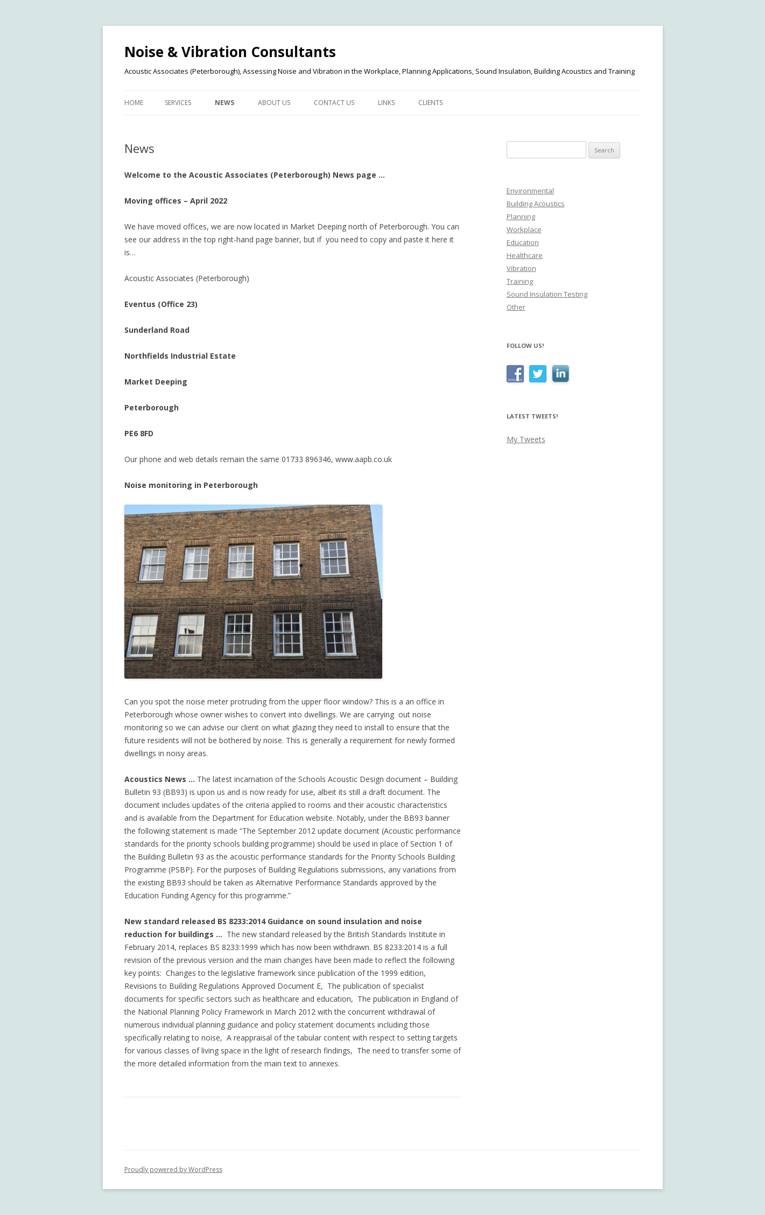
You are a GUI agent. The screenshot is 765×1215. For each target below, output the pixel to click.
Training (520, 281)
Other (516, 307)
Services (178, 102)
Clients (430, 102)
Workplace (524, 229)
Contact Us (334, 102)
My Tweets (526, 439)
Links (386, 102)
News (224, 102)
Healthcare (525, 255)
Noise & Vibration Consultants (230, 51)
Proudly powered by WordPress (173, 1169)
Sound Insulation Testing (547, 294)
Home (133, 102)
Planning (521, 216)
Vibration (521, 268)
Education (523, 242)
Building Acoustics (536, 203)
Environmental (530, 190)
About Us (274, 102)
